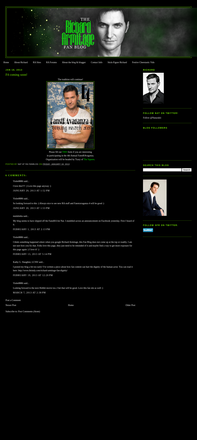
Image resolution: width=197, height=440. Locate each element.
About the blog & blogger (74, 62)
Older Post (130, 305)
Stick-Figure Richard (117, 62)
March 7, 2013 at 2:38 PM (29, 292)
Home (6, 62)
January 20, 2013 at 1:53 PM (31, 208)
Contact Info (96, 62)
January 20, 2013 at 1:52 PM (31, 190)
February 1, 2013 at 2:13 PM (31, 229)
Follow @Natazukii (152, 118)
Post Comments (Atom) (29, 311)
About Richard (21, 62)
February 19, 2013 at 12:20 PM (33, 275)
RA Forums (51, 62)
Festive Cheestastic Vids (143, 62)
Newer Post (10, 305)
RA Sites (37, 62)
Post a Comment (13, 300)
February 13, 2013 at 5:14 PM (32, 254)
